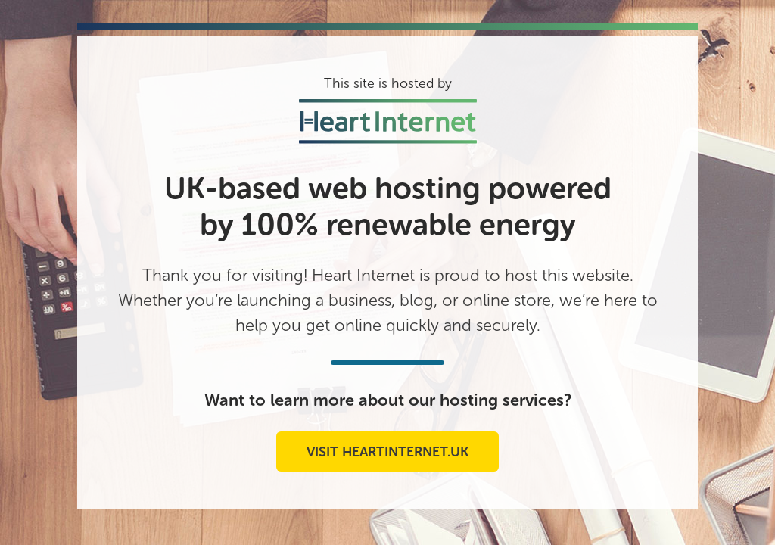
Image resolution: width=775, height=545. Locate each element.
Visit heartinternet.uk (387, 452)
